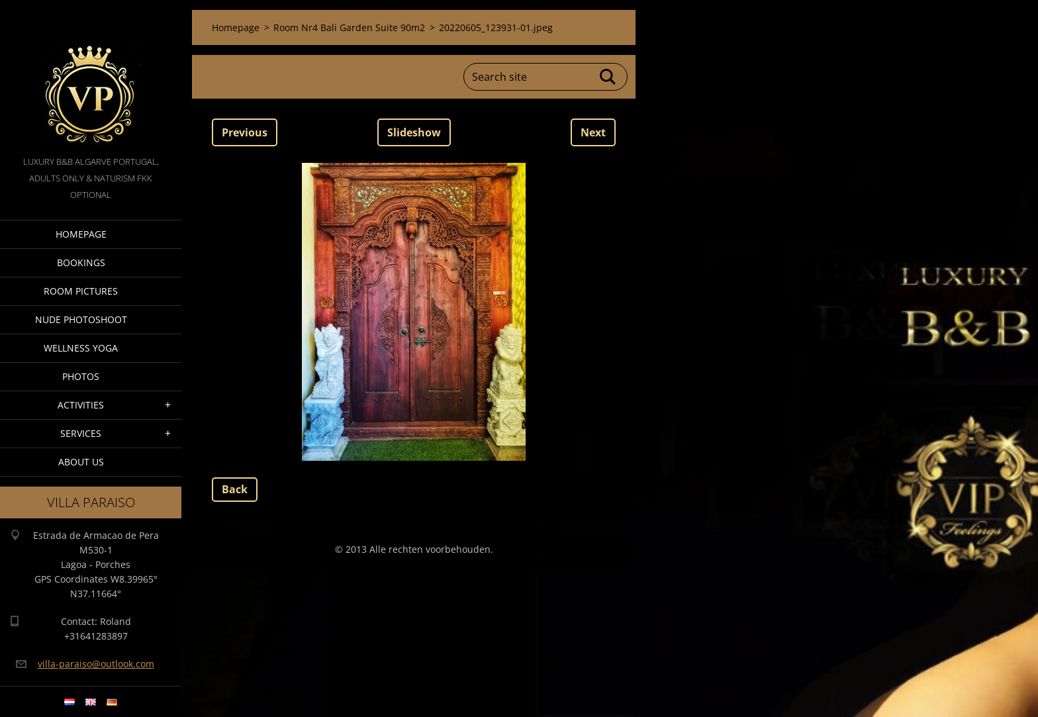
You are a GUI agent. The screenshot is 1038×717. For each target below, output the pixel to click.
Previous (244, 132)
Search (608, 77)
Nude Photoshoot (81, 319)
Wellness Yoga (81, 348)
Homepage (81, 234)
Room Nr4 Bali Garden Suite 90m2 (349, 27)
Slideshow (414, 132)
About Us (81, 461)
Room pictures (81, 291)
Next (593, 132)
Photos (80, 376)
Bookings (81, 262)
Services (80, 433)
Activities (81, 405)
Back (235, 489)
